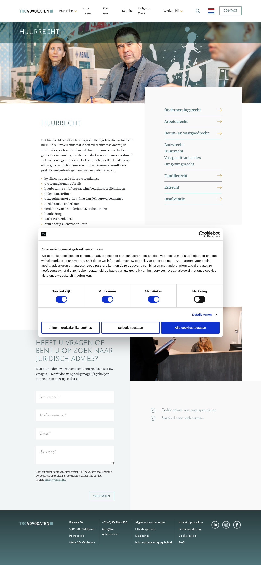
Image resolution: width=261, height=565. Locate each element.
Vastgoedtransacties (182, 157)
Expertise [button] (66, 11)
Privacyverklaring (190, 529)
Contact (230, 10)
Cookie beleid (187, 535)
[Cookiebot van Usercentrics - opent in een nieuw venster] (202, 234)
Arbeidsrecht (176, 121)
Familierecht (175, 175)
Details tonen (202, 314)
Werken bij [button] (171, 11)
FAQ (182, 542)
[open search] (197, 10)
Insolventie (174, 199)
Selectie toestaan (130, 327)
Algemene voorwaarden (150, 522)
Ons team (87, 10)
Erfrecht (171, 187)
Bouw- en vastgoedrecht (186, 133)
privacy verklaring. (55, 479)
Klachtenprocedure (191, 522)
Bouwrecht (174, 144)
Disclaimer (142, 535)
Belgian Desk (143, 10)
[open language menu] (211, 10)
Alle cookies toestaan (190, 327)
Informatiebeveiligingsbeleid (153, 542)
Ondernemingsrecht (182, 109)
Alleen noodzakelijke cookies (70, 327)
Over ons (106, 10)
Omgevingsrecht (179, 164)
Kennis (127, 11)
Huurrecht (173, 151)
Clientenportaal (145, 529)
